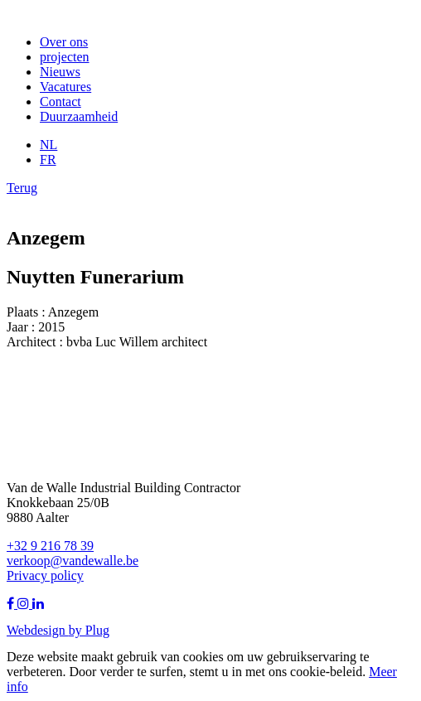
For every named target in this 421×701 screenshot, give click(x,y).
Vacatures (65, 87)
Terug (22, 188)
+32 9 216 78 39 (50, 546)
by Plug (89, 629)
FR (48, 159)
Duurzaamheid (79, 116)
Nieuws (60, 72)
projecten (65, 57)
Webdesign (38, 629)
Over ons (64, 42)
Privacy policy (45, 575)
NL (48, 145)
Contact (60, 101)
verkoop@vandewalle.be (72, 561)
